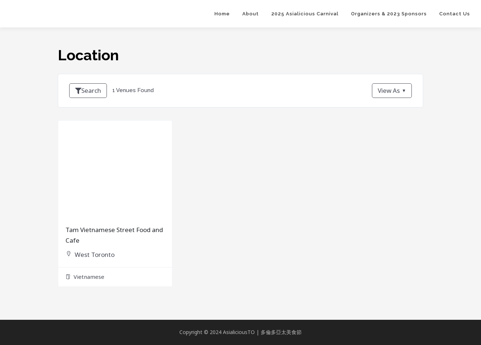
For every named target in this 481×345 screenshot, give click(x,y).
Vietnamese (85, 279)
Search (89, 90)
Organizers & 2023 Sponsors (389, 13)
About (250, 13)
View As (388, 90)
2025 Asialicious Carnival (305, 13)
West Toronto (97, 256)
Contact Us (454, 13)
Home (222, 13)
